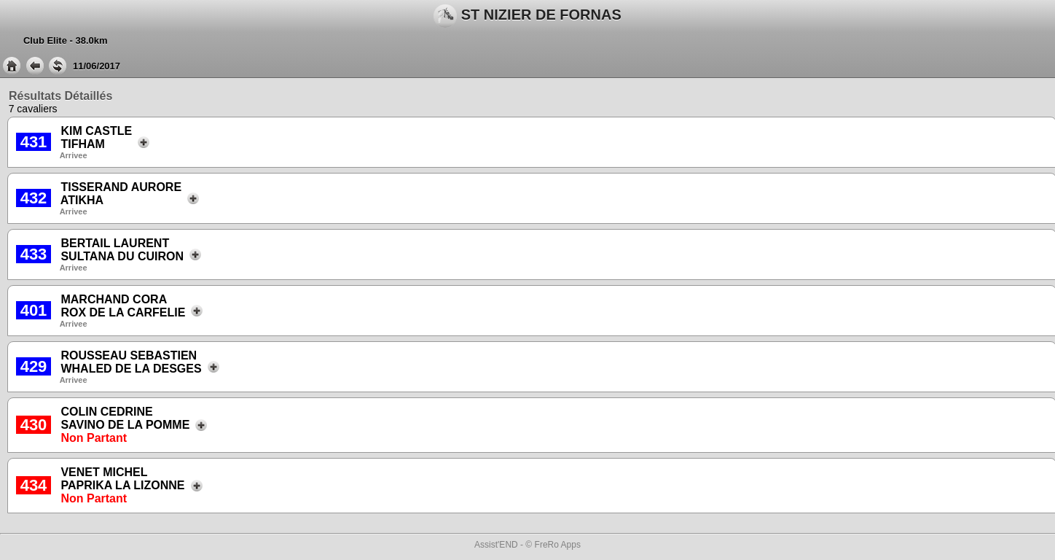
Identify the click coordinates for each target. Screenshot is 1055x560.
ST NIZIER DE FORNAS (527, 16)
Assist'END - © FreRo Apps (527, 545)
